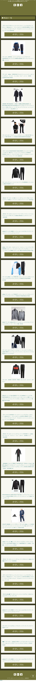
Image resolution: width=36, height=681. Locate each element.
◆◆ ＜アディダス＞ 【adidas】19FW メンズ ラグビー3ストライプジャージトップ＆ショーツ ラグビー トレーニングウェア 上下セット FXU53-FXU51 (18, 643)
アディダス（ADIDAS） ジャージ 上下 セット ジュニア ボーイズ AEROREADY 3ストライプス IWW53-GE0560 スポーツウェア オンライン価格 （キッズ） (18, 58)
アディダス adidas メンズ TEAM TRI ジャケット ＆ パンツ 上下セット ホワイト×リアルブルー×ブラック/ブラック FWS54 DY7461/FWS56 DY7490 (18, 278)
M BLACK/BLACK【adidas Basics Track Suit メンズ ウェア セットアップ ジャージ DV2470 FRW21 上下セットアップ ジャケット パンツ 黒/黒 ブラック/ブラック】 (18, 496)
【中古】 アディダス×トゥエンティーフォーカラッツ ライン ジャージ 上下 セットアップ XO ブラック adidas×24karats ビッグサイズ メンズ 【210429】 (17, 215)
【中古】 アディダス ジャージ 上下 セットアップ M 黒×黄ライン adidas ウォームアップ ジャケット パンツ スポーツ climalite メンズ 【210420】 (17, 435)
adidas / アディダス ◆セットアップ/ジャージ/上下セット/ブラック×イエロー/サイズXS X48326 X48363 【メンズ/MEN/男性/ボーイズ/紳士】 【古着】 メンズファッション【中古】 (18, 543)
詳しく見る (18, 34)
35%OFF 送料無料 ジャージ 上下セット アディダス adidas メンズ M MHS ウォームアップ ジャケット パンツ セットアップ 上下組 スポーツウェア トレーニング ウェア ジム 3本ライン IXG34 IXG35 (18, 526)
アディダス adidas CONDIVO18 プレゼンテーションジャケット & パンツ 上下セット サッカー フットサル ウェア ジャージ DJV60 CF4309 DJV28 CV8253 (18, 76)
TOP (33, 676)
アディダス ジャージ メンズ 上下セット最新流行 (18, 678)
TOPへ (1, 680)
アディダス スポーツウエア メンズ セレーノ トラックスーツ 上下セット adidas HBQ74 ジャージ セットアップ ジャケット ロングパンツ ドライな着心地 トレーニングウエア (18, 352)
